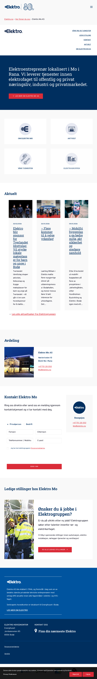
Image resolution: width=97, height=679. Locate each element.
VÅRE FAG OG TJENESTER (81, 31)
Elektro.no (8, 19)
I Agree (88, 674)
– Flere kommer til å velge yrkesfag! (47, 233)
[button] (91, 7)
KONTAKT (87, 40)
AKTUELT (87, 45)
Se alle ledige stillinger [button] (55, 550)
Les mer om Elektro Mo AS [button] (26, 96)
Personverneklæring (38, 448)
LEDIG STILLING (85, 35)
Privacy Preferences (9, 674)
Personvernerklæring (11, 647)
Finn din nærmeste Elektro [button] (57, 631)
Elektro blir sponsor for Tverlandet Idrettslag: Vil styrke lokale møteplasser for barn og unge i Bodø (20, 247)
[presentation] (25, 454)
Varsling (7, 654)
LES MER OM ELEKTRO (17, 610)
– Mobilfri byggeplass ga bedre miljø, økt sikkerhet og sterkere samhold (76, 240)
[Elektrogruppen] (19, 7)
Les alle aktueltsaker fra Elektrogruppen (34, 314)
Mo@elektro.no (44, 370)
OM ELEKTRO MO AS (83, 49)
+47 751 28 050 (45, 366)
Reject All (76, 674)
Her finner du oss (22, 19)
